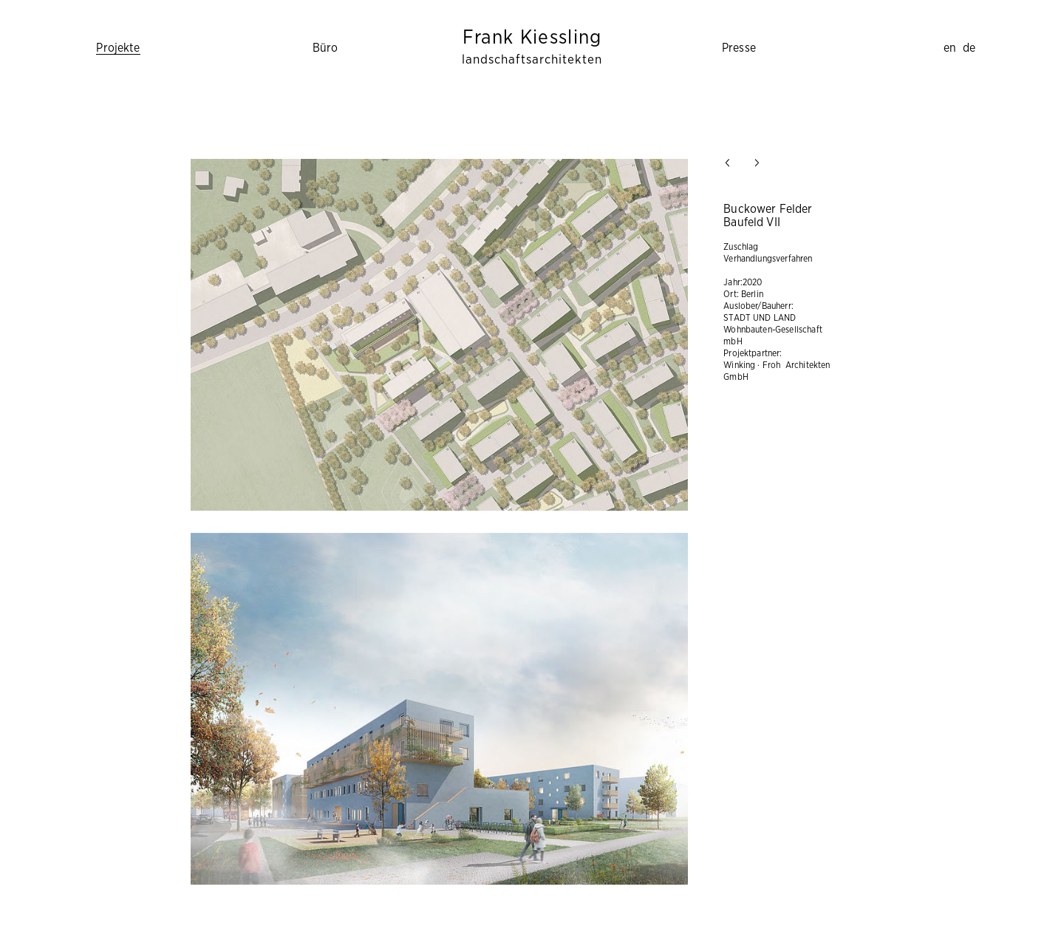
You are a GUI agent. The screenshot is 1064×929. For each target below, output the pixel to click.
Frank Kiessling (532, 47)
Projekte (118, 48)
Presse (739, 48)
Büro (325, 48)
